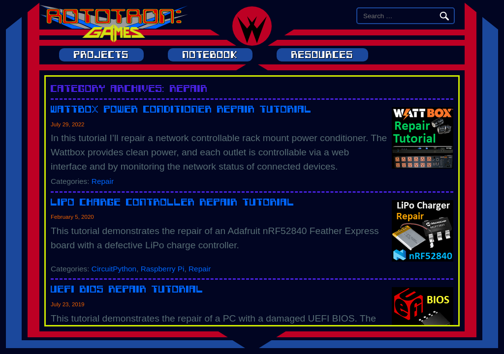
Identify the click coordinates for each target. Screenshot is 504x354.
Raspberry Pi (163, 269)
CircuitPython (114, 269)
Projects (101, 55)
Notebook (210, 55)
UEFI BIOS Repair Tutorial (127, 289)
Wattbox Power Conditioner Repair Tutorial (181, 109)
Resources (322, 55)
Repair (103, 181)
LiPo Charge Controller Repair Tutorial (172, 201)
